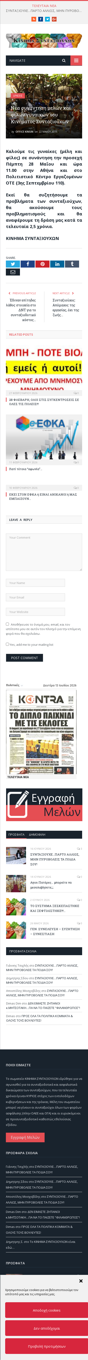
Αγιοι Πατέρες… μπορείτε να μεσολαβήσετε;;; (51, 884)
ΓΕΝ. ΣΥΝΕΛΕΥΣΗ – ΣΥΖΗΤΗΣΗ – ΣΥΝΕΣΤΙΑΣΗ (55, 931)
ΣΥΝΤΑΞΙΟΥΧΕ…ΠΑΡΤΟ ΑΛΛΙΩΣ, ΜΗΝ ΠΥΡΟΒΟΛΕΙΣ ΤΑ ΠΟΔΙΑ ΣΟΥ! (45, 11)
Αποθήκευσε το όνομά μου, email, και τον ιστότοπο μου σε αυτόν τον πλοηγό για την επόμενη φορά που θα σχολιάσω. (43, 629)
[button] (80, 1281)
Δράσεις (18, 95)
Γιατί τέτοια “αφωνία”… (25, 469)
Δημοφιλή (37, 834)
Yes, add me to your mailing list (29, 644)
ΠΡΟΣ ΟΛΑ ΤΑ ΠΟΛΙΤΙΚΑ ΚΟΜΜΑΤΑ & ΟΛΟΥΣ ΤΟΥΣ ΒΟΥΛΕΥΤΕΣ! (39, 1018)
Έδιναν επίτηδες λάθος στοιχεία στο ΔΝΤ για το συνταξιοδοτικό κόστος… (21, 310)
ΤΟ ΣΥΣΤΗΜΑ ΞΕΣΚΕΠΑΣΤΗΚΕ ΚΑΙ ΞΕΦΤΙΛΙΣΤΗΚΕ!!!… (54, 908)
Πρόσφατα (16, 834)
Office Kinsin (24, 131)
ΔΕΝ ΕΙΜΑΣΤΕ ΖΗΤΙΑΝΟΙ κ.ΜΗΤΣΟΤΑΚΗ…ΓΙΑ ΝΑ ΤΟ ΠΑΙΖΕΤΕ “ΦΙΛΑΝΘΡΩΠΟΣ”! (43, 1005)
